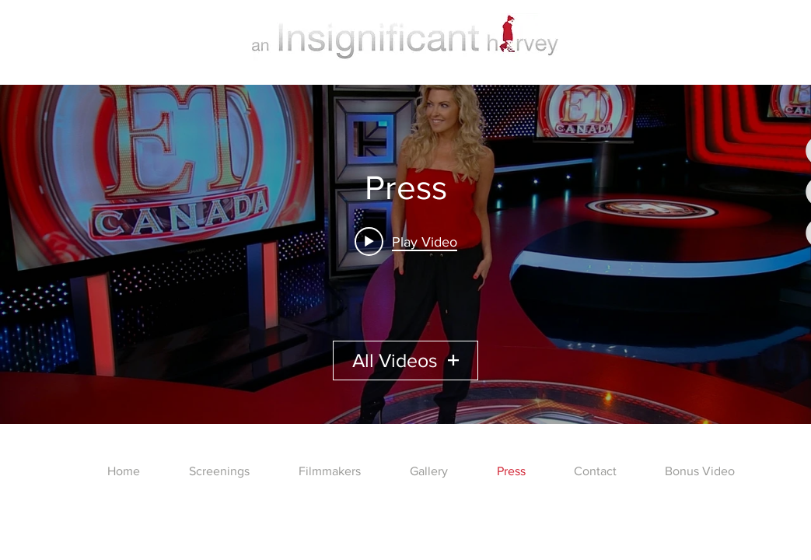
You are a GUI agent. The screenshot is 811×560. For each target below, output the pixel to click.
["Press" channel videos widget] (405, 254)
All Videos (405, 360)
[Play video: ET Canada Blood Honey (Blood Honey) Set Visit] (406, 241)
